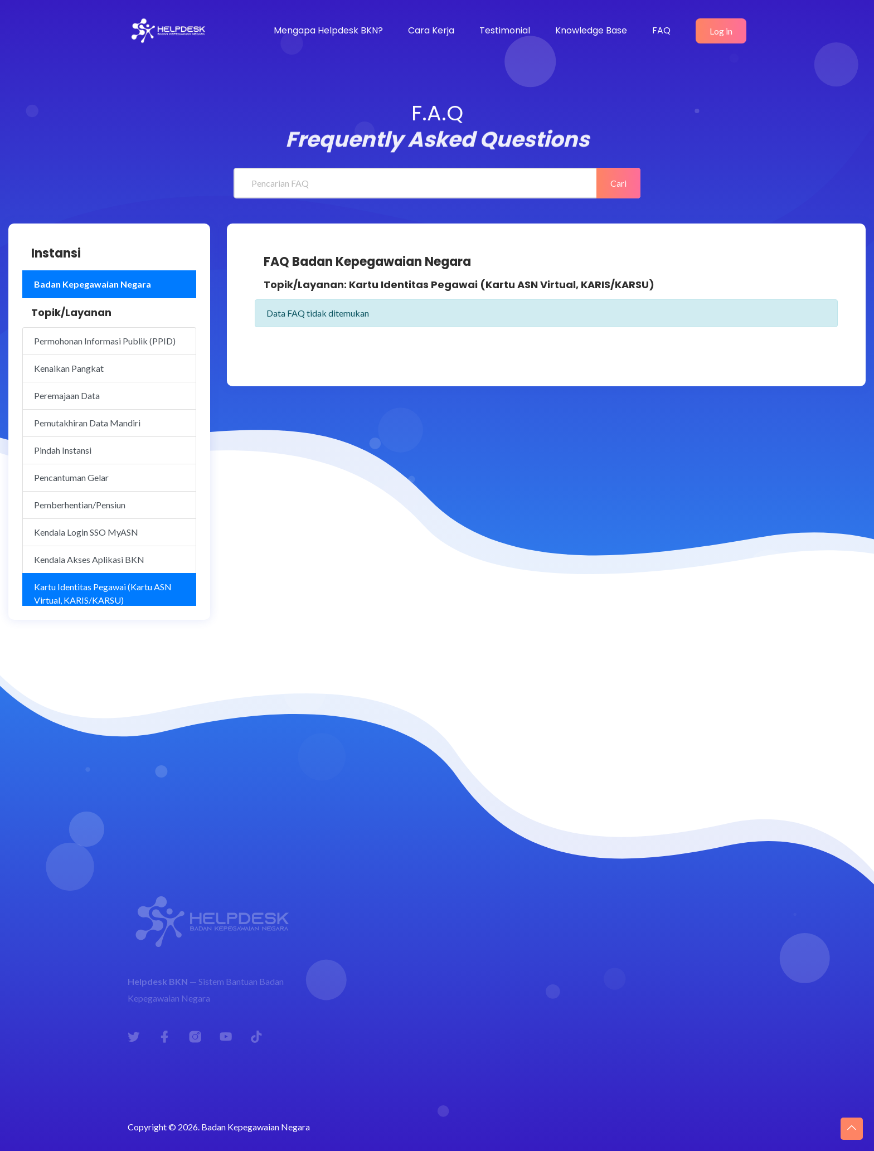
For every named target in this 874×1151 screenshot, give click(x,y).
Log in (721, 31)
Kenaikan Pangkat (69, 368)
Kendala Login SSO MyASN (86, 532)
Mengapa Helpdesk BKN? (328, 30)
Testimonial (504, 30)
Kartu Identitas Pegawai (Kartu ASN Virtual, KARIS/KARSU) (103, 593)
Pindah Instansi (62, 450)
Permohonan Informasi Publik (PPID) (105, 341)
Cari (618, 183)
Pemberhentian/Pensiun (79, 504)
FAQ (661, 30)
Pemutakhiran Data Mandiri (87, 422)
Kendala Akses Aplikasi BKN (89, 559)
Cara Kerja (431, 30)
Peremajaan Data (67, 395)
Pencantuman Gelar (71, 477)
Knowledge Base (591, 30)
